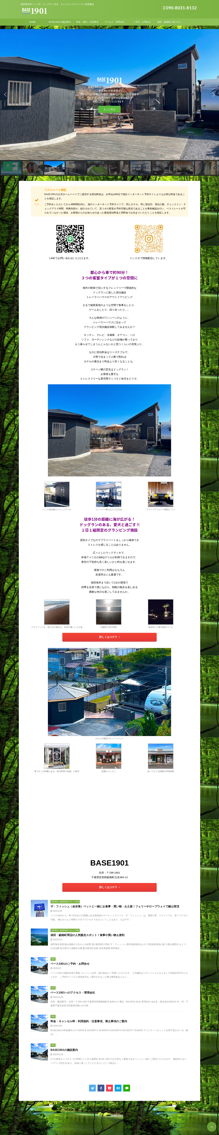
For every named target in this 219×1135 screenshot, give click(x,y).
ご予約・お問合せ (142, 22)
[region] (109, 102)
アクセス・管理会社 (115, 22)
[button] (5, 94)
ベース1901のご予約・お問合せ (69, 963)
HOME (32, 22)
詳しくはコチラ (109, 637)
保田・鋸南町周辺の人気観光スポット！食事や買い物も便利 (87, 935)
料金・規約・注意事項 (87, 22)
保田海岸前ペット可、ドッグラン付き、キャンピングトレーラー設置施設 (109, 1121)
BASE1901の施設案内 (60, 22)
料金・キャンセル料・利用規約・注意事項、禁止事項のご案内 (88, 1021)
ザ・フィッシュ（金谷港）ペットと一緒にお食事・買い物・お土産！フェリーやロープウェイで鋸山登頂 (114, 906)
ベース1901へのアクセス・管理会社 (72, 992)
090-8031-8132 (180, 7)
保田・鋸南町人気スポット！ (169, 23)
